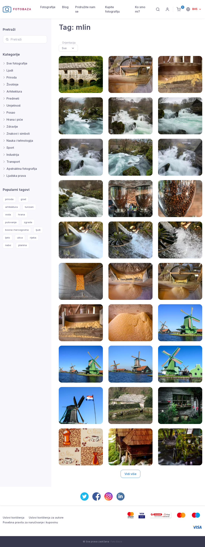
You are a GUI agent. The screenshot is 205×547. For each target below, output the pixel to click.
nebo (8, 245)
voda (8, 214)
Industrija (12, 154)
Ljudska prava (16, 176)
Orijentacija (69, 42)
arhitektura (11, 206)
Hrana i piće (14, 119)
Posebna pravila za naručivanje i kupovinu (30, 522)
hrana (21, 214)
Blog (65, 7)
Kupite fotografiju (112, 9)
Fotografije (47, 7)
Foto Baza (116, 541)
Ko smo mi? (140, 9)
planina (22, 245)
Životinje (12, 84)
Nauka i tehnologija (19, 140)
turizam (29, 206)
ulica (20, 237)
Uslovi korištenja (13, 517)
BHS (195, 9)
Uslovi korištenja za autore (46, 517)
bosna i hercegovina (17, 229)
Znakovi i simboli (18, 133)
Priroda (11, 77)
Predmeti (12, 98)
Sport (10, 147)
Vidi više (130, 474)
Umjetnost (13, 105)
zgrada (28, 222)
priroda (9, 199)
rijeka (33, 237)
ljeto (7, 237)
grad (23, 199)
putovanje (11, 222)
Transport (13, 161)
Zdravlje (12, 126)
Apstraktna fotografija (21, 169)
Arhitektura (14, 91)
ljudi (38, 229)
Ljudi (9, 70)
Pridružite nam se (85, 9)
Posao (10, 112)
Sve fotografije (16, 63)
